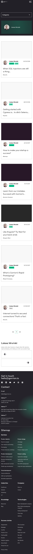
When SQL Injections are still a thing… (15, 70)
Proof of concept (5, 442)
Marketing (3, 492)
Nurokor (3, 537)
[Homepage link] (4, 2)
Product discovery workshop (7, 449)
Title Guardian (21, 524)
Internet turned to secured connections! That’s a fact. (15, 315)
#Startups (5, 156)
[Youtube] (10, 382)
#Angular (5, 238)
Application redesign (22, 456)
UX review (20, 447)
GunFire (3, 530)
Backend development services (6, 460)
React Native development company (24, 507)
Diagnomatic (4, 524)
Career (19, 490)
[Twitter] (14, 382)
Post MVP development (23, 463)
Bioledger (3, 527)
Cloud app (20, 513)
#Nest (9, 238)
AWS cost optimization (6, 476)
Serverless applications (6, 478)
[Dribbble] (18, 382)
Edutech (3, 490)
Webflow (20, 516)
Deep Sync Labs (21, 532)
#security (5, 74)
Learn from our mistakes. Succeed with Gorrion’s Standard (14, 192)
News (11, 308)
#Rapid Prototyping (7, 279)
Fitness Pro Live (4, 545)
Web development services (7, 463)
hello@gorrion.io (10, 378)
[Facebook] (2, 382)
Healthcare (3, 487)
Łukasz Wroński (13, 61)
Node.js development (23, 510)
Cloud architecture (5, 473)
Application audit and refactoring (23, 460)
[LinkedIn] (6, 382)
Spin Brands (20, 540)
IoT (2, 495)
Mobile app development (7, 466)
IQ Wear (20, 530)
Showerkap (20, 527)
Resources (3, 503)
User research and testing (7, 444)
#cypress (5, 115)
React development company (25, 503)
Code (16, 63)
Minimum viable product (7, 456)
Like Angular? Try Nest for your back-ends (14, 233)
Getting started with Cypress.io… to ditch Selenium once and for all (16, 111)
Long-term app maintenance (24, 466)
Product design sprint (23, 449)
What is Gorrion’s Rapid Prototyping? (13, 274)
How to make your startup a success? (15, 151)
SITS (19, 543)
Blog (2, 506)
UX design (20, 442)
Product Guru (4, 532)
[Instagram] (22, 382)
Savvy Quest (4, 543)
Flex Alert (20, 535)
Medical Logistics (5, 540)
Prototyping (4, 447)
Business (12, 63)
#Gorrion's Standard (8, 197)
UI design (20, 444)
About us (20, 487)
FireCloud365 (4, 535)
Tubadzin (20, 537)
